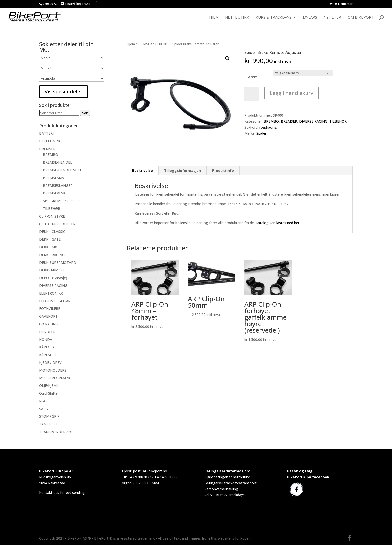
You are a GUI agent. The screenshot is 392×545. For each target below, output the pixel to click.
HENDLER (47, 331)
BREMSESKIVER (56, 177)
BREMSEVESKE (55, 193)
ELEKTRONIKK (51, 293)
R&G (43, 401)
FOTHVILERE (49, 308)
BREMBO (271, 121)
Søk (85, 113)
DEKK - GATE (50, 239)
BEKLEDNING (50, 141)
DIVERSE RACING (313, 121)
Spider (261, 133)
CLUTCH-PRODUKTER (57, 224)
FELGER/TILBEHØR (54, 301)
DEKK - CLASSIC (52, 231)
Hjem (214, 17)
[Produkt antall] (252, 94)
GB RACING (48, 324)
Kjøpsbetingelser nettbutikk (227, 477)
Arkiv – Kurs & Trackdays (224, 494)
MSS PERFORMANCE (56, 378)
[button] (227, 58)
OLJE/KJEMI (48, 385)
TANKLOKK (48, 424)
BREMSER (145, 44)
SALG (43, 408)
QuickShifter (49, 393)
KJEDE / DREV (50, 362)
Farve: (251, 76)
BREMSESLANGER (58, 185)
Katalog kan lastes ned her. (278, 222)
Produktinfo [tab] (223, 170)
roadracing (268, 127)
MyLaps (310, 17)
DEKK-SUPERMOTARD (57, 262)
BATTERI (46, 133)
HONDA (45, 339)
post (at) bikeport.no (150, 471)
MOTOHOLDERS (52, 370)
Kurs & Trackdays (274, 17)
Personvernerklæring (221, 489)
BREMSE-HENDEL (57, 162)
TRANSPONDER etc (55, 431)
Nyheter (332, 17)
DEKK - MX (48, 247)
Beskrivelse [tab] (142, 170)
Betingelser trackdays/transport (230, 483)
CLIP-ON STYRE (52, 216)
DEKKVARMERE (52, 270)
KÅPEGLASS (49, 347)
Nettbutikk (237, 17)
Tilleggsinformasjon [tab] (182, 170)
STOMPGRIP (49, 416)
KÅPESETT (47, 354)
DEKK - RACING (52, 254)
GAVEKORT (48, 316)
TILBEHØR (162, 44)
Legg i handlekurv (291, 93)
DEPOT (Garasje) (53, 277)
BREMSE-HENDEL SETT (62, 170)
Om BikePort (361, 17)
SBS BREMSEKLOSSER (61, 200)
